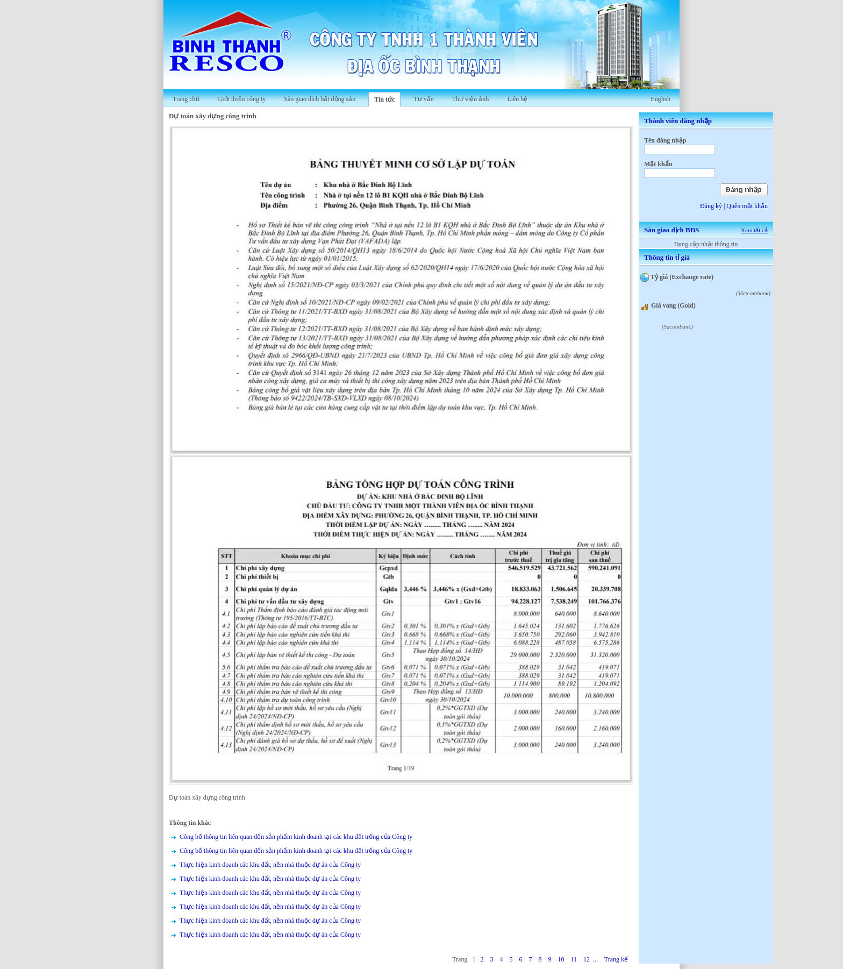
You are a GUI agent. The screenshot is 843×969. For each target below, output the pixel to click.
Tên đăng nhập (665, 140)
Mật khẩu (658, 164)
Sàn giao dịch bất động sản (319, 99)
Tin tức (384, 99)
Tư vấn (423, 99)
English (660, 99)
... (595, 959)
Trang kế (616, 959)
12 (586, 959)
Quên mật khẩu (747, 206)
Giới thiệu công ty (242, 99)
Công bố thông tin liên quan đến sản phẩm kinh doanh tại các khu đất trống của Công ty (296, 836)
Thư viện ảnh (470, 99)
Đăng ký (711, 206)
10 (561, 959)
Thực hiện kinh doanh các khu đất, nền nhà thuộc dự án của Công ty (270, 864)
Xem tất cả (754, 230)
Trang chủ (186, 99)
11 (573, 959)
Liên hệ (517, 99)
